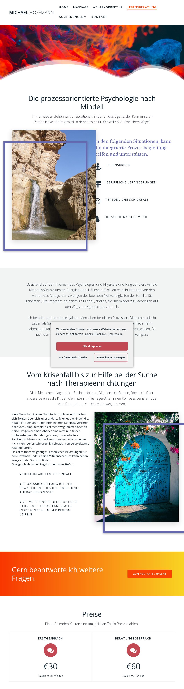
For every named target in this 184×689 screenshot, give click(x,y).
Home (64, 7)
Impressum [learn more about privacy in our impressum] (116, 334)
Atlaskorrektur (108, 7)
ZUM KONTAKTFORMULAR (149, 573)
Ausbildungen (71, 17)
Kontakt (99, 17)
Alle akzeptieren (92, 346)
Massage (80, 7)
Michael (31, 12)
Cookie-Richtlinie (95, 334)
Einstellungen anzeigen (111, 357)
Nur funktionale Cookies (73, 357)
